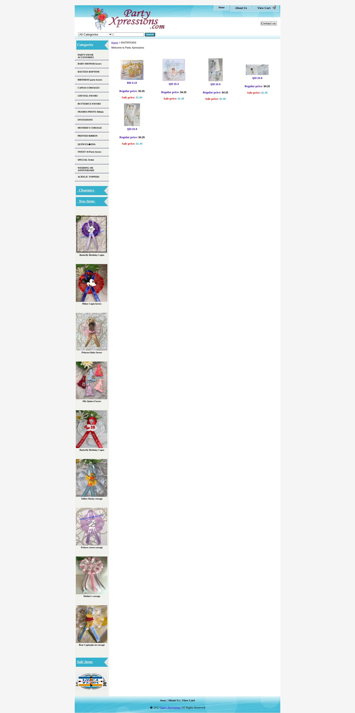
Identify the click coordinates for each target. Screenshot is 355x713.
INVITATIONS (85, 120)
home (222, 7)
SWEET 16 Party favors (89, 152)
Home (114, 42)
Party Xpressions (170, 707)
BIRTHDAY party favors (90, 79)
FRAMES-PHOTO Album (90, 112)
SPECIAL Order (86, 160)
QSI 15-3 (174, 84)
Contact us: (268, 23)
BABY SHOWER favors (89, 63)
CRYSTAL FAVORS (88, 96)
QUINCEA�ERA (86, 144)
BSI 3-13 (132, 82)
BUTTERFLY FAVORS (89, 104)
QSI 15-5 (215, 84)
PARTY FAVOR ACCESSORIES (86, 56)
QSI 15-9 (132, 129)
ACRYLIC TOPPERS (88, 177)
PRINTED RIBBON (88, 136)
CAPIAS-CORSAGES (89, 87)
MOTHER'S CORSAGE (90, 128)
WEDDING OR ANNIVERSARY (86, 169)
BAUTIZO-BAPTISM (88, 71)
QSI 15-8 (257, 78)
